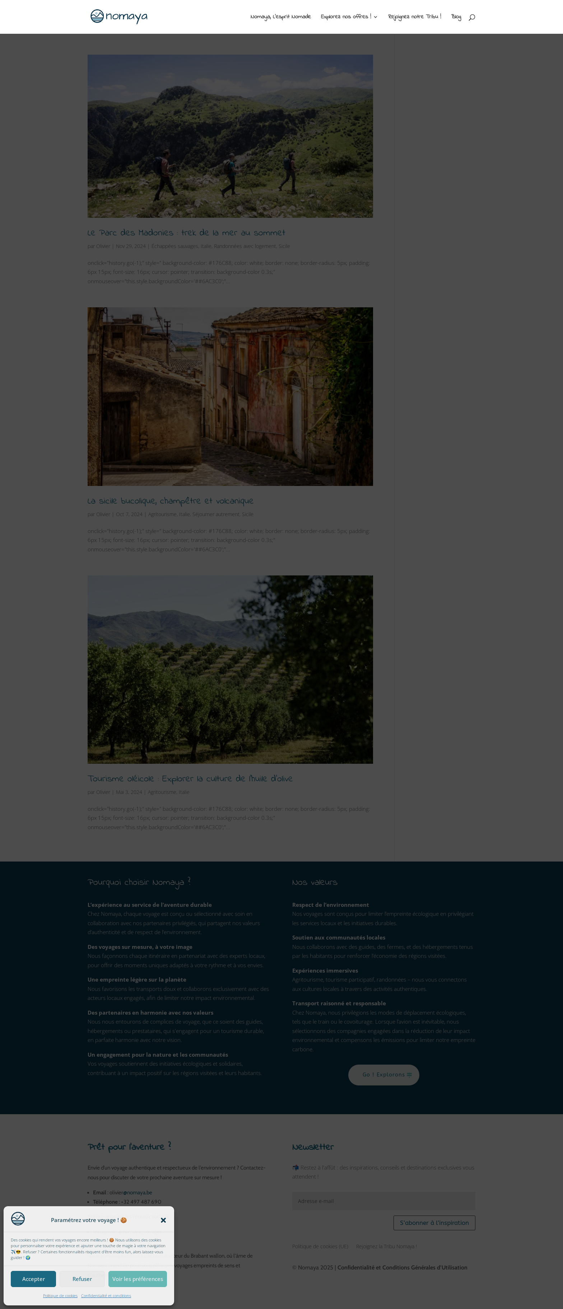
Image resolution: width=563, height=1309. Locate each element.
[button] (163, 1220)
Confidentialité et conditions (106, 1295)
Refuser (82, 1278)
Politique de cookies (60, 1295)
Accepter (33, 1278)
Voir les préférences (137, 1278)
